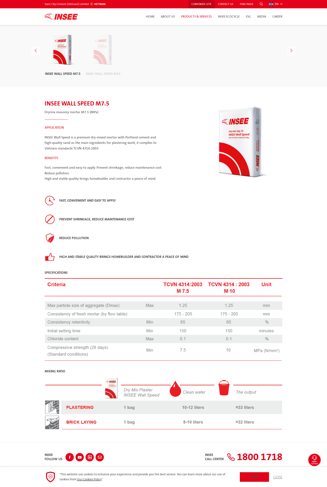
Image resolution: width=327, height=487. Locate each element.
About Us (168, 17)
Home (150, 17)
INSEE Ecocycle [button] (229, 17)
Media (261, 17)
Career (277, 17)
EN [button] (274, 4)
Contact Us (225, 4)
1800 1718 (254, 457)
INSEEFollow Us (53, 457)
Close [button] (277, 476)
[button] (261, 4)
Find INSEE (246, 4)
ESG (248, 17)
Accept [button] (254, 476)
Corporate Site (201, 4)
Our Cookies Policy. (89, 479)
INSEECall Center (214, 457)
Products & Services (196, 17)
